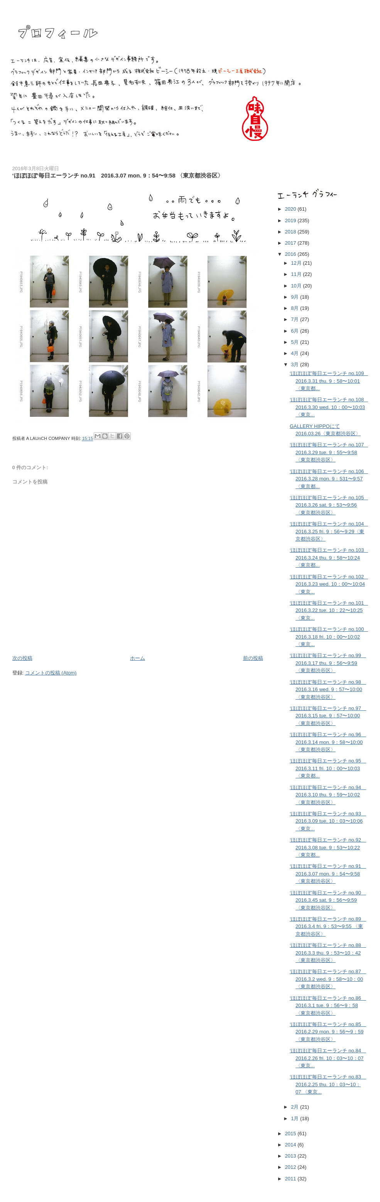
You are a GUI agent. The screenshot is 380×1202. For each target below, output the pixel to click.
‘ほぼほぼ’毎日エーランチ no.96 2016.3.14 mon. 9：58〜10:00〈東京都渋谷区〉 (328, 742)
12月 (297, 263)
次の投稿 (22, 658)
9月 (295, 297)
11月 (297, 274)
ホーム (137, 658)
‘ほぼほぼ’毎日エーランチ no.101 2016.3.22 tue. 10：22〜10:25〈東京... (329, 610)
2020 (291, 209)
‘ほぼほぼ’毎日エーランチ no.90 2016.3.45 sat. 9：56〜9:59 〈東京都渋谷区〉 (328, 900)
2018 (291, 232)
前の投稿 (253, 658)
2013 (291, 1156)
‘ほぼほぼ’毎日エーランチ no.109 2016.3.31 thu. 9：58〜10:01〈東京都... (329, 380)
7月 (295, 319)
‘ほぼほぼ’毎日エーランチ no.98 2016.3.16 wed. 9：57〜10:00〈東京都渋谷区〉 (328, 689)
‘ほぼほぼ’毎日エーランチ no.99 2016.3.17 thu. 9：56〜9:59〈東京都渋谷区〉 (328, 663)
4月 (295, 353)
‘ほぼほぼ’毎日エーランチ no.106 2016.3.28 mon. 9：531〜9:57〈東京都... (329, 478)
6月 (295, 331)
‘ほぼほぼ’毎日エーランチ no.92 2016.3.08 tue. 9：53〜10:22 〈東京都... (328, 847)
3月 (295, 364)
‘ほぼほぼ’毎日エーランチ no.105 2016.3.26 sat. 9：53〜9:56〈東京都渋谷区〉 (329, 505)
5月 (295, 342)
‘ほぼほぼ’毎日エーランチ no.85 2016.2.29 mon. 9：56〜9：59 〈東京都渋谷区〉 (328, 1031)
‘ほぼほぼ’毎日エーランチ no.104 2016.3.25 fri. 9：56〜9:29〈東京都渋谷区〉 (329, 531)
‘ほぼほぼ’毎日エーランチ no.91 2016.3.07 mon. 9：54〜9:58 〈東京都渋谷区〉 (328, 873)
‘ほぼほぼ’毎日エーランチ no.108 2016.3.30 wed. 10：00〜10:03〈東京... (329, 407)
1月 (295, 1118)
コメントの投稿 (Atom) (51, 673)
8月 (295, 308)
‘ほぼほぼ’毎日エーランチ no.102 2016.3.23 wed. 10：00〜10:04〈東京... (329, 584)
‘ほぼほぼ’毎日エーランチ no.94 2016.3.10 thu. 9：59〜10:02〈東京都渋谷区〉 (328, 794)
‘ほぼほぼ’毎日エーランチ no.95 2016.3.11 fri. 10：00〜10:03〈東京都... (328, 768)
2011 (291, 1179)
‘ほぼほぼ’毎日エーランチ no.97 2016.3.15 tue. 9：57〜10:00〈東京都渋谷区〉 (328, 715)
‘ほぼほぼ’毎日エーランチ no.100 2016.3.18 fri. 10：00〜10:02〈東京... (329, 636)
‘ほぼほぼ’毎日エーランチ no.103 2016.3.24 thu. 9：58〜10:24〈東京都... (329, 557)
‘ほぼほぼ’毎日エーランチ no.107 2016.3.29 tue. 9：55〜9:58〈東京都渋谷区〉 (329, 452)
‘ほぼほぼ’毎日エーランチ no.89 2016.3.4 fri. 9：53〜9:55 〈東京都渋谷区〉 (328, 926)
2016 (291, 254)
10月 (297, 286)
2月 (295, 1107)
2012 (291, 1167)
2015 (291, 1133)
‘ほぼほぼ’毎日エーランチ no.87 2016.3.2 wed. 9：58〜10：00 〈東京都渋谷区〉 (328, 979)
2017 (291, 243)
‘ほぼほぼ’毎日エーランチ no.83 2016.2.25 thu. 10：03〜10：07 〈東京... (328, 1084)
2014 (291, 1145)
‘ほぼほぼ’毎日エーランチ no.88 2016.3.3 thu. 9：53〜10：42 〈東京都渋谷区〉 (328, 952)
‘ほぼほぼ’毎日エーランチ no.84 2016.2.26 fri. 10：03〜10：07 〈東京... (328, 1058)
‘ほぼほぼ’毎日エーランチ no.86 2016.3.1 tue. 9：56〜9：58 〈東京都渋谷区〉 (328, 1005)
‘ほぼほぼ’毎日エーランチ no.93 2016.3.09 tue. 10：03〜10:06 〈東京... (328, 821)
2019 (291, 220)
